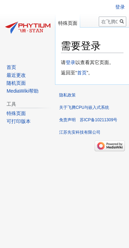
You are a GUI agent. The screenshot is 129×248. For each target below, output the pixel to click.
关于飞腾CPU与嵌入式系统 (84, 107)
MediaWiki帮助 (23, 91)
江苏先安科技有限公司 (79, 132)
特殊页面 (67, 23)
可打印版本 (19, 121)
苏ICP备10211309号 (98, 119)
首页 (82, 72)
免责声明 (67, 119)
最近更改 (16, 75)
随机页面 (16, 83)
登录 (70, 62)
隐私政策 (67, 95)
